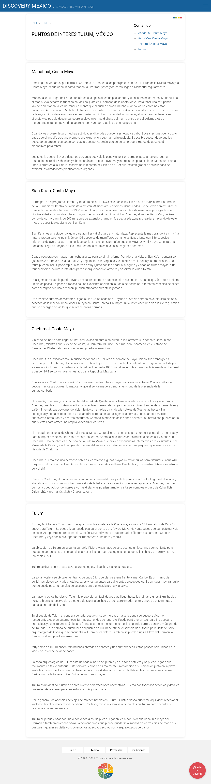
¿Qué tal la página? (197, 770)
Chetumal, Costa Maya (152, 43)
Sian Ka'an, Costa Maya (152, 38)
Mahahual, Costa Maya (152, 33)
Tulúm (45, 23)
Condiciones (138, 750)
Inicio (35, 23)
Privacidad (116, 750)
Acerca (94, 750)
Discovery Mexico (48, 6)
